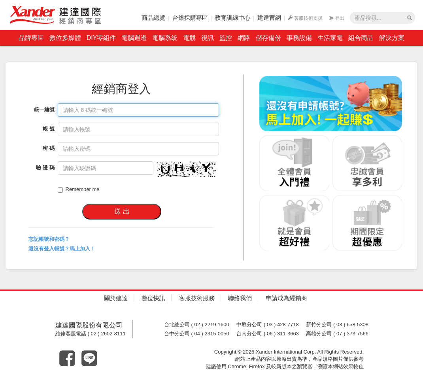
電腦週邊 (134, 37)
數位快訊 (153, 298)
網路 (244, 37)
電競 (189, 37)
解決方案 (391, 37)
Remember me (79, 189)
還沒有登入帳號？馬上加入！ (61, 249)
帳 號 (49, 129)
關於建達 (116, 298)
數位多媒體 (65, 37)
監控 (225, 37)
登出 (336, 18)
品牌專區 (31, 37)
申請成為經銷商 (286, 298)
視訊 (207, 37)
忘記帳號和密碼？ (49, 239)
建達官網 (269, 17)
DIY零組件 (101, 37)
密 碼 (49, 148)
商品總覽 (153, 17)
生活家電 (330, 37)
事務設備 (299, 37)
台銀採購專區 (190, 17)
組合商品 (361, 37)
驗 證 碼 (45, 167)
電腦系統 (165, 37)
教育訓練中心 (232, 17)
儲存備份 (268, 37)
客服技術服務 (197, 298)
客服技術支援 (305, 18)
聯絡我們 (240, 298)
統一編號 (44, 109)
